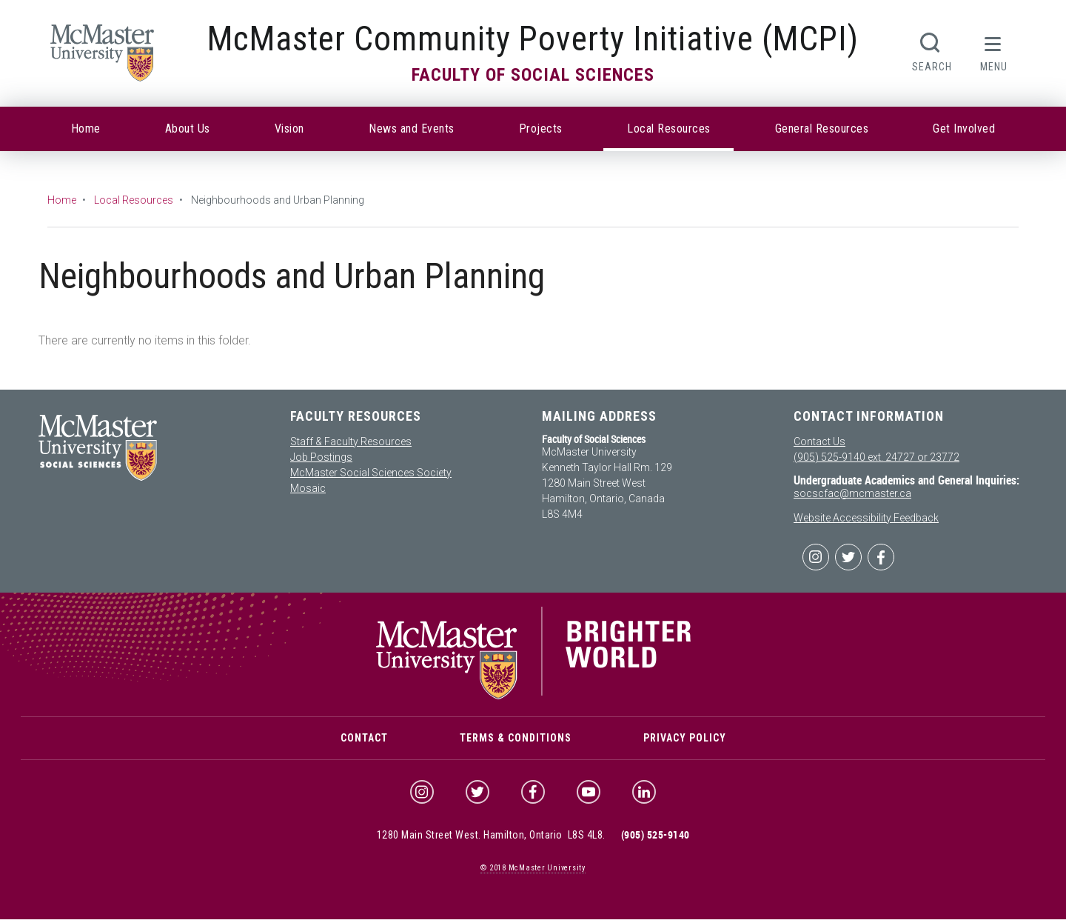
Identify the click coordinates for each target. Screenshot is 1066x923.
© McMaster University (533, 871)
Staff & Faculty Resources (351, 441)
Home (86, 128)
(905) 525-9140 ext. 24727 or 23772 (876, 457)
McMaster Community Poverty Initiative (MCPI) (533, 39)
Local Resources (669, 128)
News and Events (412, 128)
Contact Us (819, 441)
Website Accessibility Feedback (866, 518)
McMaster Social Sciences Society (371, 473)
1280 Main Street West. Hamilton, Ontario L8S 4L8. (491, 838)
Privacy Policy (684, 740)
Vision (289, 128)
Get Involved (964, 128)
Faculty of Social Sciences (533, 74)
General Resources (822, 128)
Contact (364, 740)
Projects (541, 128)
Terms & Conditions (515, 740)
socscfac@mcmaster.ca (852, 493)
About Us (187, 128)
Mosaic (308, 488)
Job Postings (321, 457)
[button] (993, 50)
